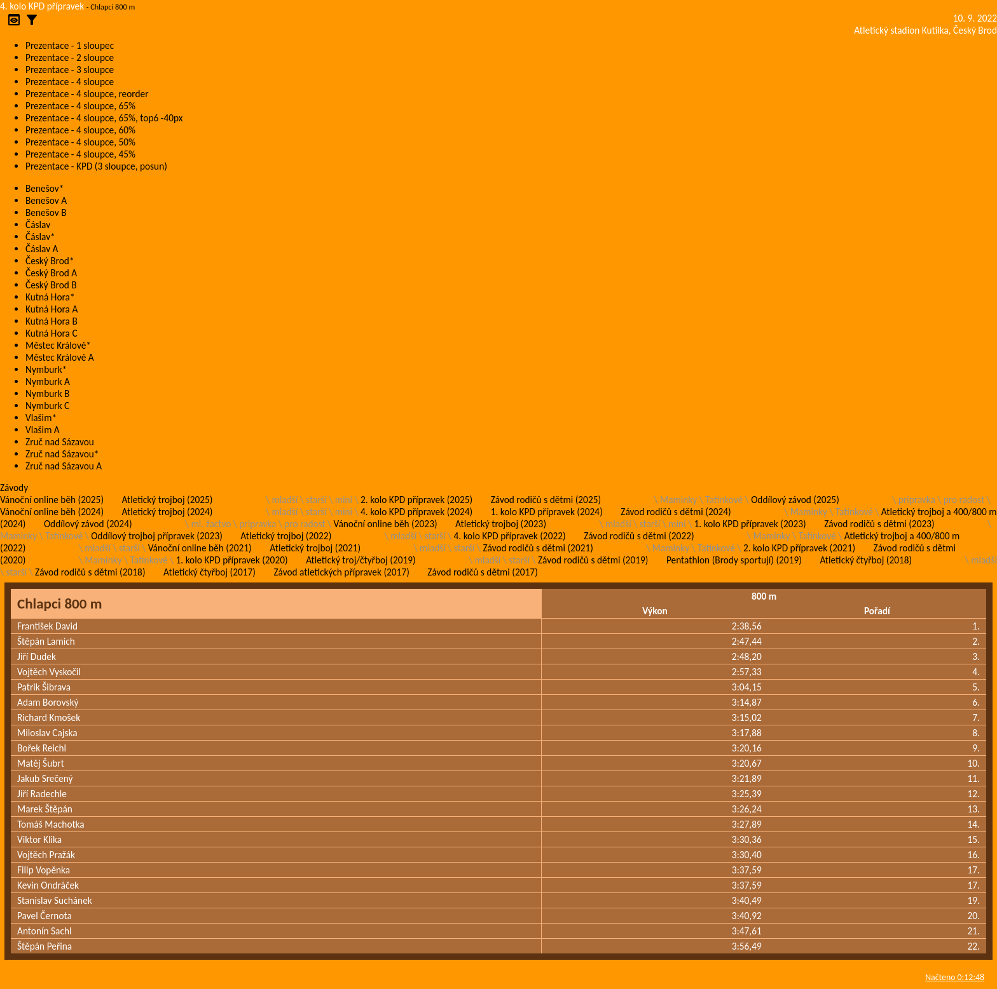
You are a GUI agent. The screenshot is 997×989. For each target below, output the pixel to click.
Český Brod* (49, 261)
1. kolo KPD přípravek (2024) (547, 512)
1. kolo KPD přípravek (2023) (750, 524)
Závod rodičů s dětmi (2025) (546, 500)
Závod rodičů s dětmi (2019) (593, 560)
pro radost (964, 500)
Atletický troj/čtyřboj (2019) (361, 560)
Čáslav (37, 225)
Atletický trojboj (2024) (167, 512)
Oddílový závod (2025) (795, 500)
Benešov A (46, 200)
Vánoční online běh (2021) (200, 548)
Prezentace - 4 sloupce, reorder (87, 94)
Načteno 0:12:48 (954, 977)
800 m (764, 596)
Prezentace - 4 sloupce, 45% (80, 154)
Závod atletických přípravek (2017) (341, 572)
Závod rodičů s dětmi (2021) (538, 548)
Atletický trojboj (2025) (167, 500)
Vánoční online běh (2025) (52, 500)
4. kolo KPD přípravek (42, 6)
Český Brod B (51, 285)
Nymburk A (47, 381)
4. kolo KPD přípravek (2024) (416, 512)
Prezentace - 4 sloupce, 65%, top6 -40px (103, 118)
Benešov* (44, 188)
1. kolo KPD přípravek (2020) (232, 560)
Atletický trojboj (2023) (500, 524)
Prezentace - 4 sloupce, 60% (80, 130)
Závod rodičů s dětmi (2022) (639, 536)
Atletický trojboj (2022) (285, 536)
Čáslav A (41, 249)
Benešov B (46, 212)
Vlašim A (42, 430)
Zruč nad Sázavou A (63, 466)
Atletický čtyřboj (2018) (866, 560)
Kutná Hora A (51, 309)
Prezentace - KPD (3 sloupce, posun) (96, 166)
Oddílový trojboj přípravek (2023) (157, 536)
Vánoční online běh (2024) (52, 512)
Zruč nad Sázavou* (62, 454)
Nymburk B (47, 393)
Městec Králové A (59, 357)
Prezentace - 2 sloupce (69, 57)
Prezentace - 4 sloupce (69, 82)
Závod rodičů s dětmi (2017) (482, 572)
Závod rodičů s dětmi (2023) (879, 524)
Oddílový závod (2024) (88, 524)
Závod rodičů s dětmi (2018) (90, 572)
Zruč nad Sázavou (59, 442)
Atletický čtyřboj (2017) (209, 572)
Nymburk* (46, 369)
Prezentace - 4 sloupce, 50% (80, 142)
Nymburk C (47, 406)
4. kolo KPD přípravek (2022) (510, 536)
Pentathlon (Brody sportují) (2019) (734, 560)
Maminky (678, 500)
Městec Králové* (58, 345)
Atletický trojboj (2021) (315, 548)
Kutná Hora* (50, 297)
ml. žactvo (211, 524)
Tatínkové (724, 500)
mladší (285, 500)
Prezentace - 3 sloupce (69, 70)
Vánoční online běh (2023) (385, 524)
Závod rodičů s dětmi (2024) (676, 512)
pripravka (916, 500)
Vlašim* (41, 418)
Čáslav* (40, 237)
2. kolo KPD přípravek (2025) (416, 500)
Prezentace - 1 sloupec (69, 45)
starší (316, 500)
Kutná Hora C (51, 333)
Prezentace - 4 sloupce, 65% (80, 106)
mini (343, 500)
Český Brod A (51, 273)
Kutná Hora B (51, 321)
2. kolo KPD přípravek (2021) (799, 548)
